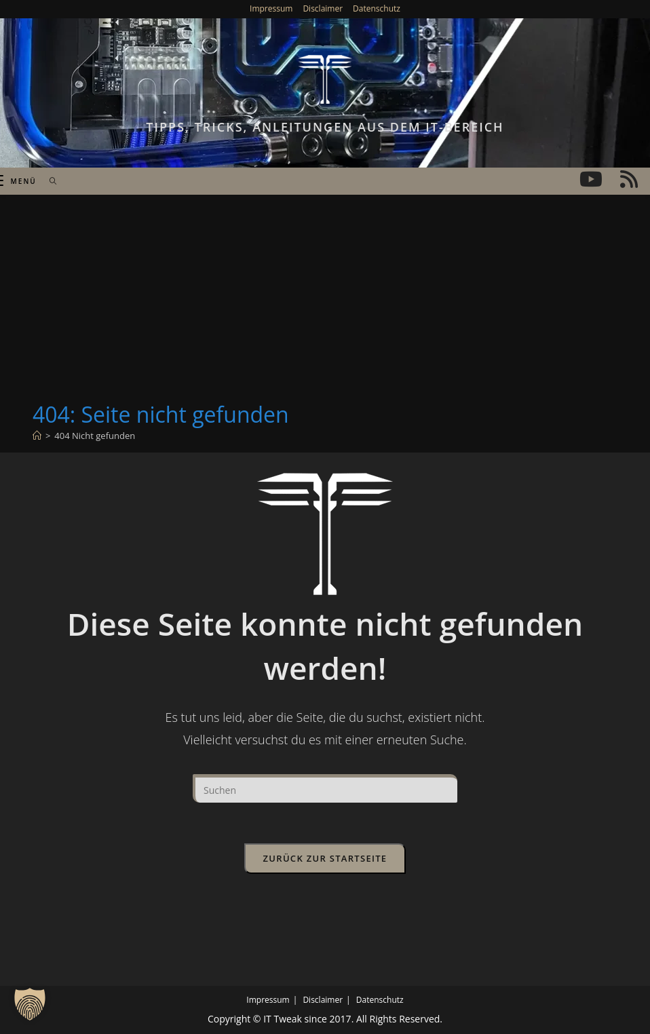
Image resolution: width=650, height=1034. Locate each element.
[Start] (37, 435)
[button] (30, 1004)
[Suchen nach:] (48, 181)
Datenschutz (376, 8)
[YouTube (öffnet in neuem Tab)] (591, 179)
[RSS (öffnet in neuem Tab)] (629, 179)
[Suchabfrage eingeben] (325, 788)
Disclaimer (323, 8)
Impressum (271, 8)
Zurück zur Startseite (325, 858)
